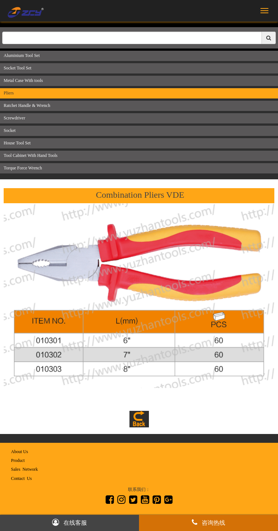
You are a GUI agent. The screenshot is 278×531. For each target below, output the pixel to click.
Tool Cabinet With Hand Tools (31, 155)
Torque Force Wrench (23, 168)
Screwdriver (14, 118)
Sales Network (24, 469)
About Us (19, 451)
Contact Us (21, 478)
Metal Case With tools (23, 80)
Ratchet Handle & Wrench (27, 105)
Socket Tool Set (18, 68)
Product (18, 460)
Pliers (9, 93)
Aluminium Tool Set (22, 55)
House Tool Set (17, 143)
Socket (10, 130)
